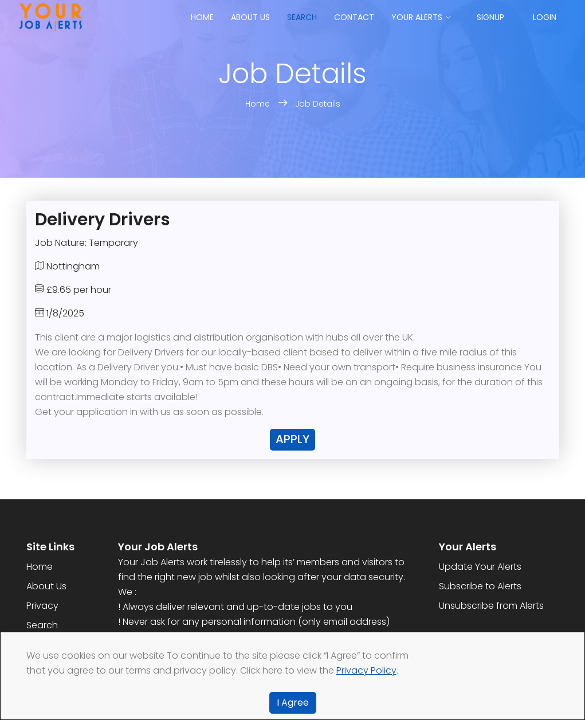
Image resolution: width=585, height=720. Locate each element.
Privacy (42, 605)
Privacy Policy (366, 670)
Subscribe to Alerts (480, 586)
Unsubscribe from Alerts (491, 605)
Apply (292, 439)
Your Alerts (416, 17)
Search (302, 17)
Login (544, 17)
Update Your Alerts (480, 566)
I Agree (293, 702)
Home (202, 17)
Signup (490, 17)
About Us (46, 586)
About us (250, 17)
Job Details (317, 103)
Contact (354, 17)
